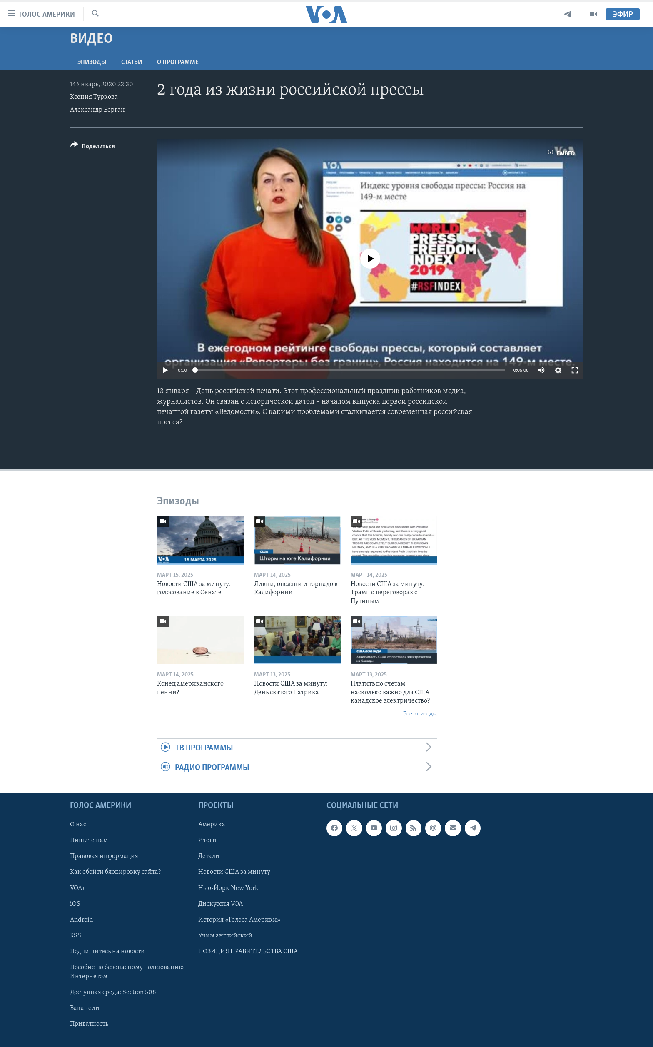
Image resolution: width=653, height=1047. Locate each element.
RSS (75, 935)
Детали (208, 856)
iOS (75, 903)
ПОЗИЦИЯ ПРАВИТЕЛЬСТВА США (248, 951)
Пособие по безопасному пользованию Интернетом (127, 972)
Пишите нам (89, 840)
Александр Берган (97, 110)
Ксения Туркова (94, 97)
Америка (211, 824)
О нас (78, 824)
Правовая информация (104, 856)
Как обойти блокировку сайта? (115, 872)
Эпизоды (91, 62)
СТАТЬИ (131, 62)
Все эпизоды (420, 714)
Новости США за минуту (234, 872)
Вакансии (85, 1008)
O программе (178, 62)
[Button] (92, 147)
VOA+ (77, 888)
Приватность (89, 1024)
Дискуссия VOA (220, 903)
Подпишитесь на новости (107, 951)
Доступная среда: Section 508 (113, 992)
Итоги (207, 840)
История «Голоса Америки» (239, 919)
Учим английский (225, 935)
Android (81, 919)
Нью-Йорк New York (228, 888)
